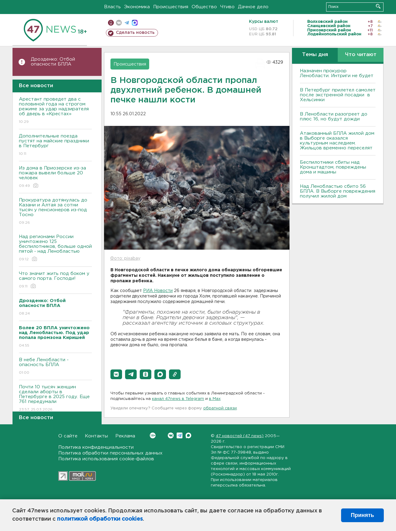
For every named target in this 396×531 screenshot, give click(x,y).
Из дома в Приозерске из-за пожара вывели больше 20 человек (55, 177)
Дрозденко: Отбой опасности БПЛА (53, 61)
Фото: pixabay (125, 258)
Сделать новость (135, 32)
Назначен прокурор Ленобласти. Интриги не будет (336, 73)
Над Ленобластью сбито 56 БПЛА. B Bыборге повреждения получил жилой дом (337, 191)
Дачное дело (253, 7)
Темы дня (315, 54)
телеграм (127, 23)
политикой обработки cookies (100, 519)
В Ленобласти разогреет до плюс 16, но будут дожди (333, 116)
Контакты (96, 436)
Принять (362, 515)
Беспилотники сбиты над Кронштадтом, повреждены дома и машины (333, 167)
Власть (112, 7)
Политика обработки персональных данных (110, 453)
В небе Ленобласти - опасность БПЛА (55, 366)
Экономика (137, 7)
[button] (116, 374)
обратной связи (220, 408)
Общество (204, 7)
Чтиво (227, 7)
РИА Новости (158, 291)
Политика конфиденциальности (96, 447)
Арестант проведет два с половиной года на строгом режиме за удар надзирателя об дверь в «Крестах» (55, 110)
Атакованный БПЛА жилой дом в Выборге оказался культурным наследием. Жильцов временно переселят (337, 140)
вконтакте (119, 23)
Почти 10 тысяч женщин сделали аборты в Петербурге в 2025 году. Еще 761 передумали (55, 398)
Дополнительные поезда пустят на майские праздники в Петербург (55, 145)
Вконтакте (153, 435)
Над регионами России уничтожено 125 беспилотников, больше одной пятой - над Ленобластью (55, 248)
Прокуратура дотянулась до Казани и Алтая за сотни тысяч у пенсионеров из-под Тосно (55, 211)
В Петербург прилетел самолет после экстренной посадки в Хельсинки (338, 95)
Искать (378, 6)
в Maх (215, 399)
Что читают (360, 54)
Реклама (125, 436)
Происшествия (170, 7)
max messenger (135, 23)
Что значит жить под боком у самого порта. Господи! (55, 280)
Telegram (179, 435)
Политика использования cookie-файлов (106, 459)
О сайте (67, 436)
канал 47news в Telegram (178, 399)
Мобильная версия (111, 23)
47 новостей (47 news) (240, 436)
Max (188, 435)
